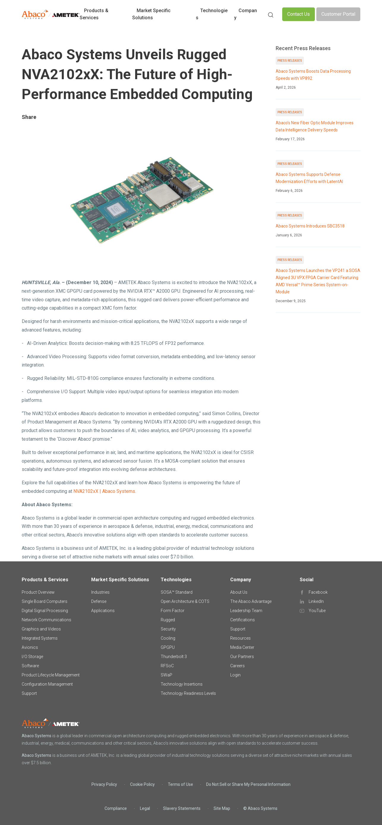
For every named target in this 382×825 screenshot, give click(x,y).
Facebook (318, 592)
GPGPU (168, 647)
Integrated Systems (40, 638)
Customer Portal (338, 14)
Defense (98, 601)
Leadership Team (246, 610)
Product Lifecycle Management (51, 675)
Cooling (168, 638)
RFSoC (167, 665)
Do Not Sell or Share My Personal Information (248, 784)
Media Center (242, 647)
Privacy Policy (104, 784)
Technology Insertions (182, 684)
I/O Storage (32, 656)
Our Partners (242, 656)
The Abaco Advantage (250, 601)
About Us (238, 592)
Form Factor (172, 610)
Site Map (222, 808)
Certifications (242, 619)
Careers (237, 665)
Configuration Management (47, 684)
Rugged (168, 619)
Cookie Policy (142, 784)
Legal (145, 808)
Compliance (116, 808)
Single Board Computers (44, 601)
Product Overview (38, 592)
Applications (103, 610)
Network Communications (46, 619)
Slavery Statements (182, 808)
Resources (240, 638)
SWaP (166, 675)
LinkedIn (316, 601)
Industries (100, 592)
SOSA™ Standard (176, 592)
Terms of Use (180, 784)
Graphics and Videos (41, 629)
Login (235, 675)
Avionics (30, 647)
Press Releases (289, 60)
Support (29, 693)
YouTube (317, 610)
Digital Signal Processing (45, 610)
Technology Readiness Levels (188, 693)
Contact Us (298, 14)
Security (168, 629)
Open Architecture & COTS (185, 601)
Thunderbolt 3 (174, 656)
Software (30, 665)
